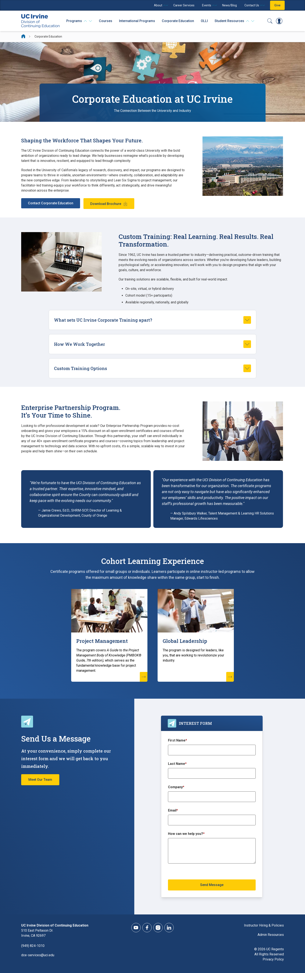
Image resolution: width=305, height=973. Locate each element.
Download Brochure (105, 204)
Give (277, 5)
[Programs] (79, 21)
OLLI (204, 21)
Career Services (183, 5)
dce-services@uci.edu (37, 955)
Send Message (211, 885)
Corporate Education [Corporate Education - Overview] (178, 21)
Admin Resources (271, 935)
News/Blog (229, 5)
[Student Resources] (234, 21)
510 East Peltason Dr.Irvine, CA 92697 (37, 933)
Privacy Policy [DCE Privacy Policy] (273, 959)
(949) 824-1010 (32, 946)
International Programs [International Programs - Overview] (137, 21)
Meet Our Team (40, 780)
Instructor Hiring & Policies (264, 925)
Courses (105, 21)
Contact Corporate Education (50, 203)
